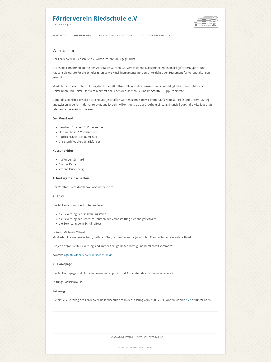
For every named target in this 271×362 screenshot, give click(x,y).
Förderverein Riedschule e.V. (96, 18)
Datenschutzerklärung (150, 337)
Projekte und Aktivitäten (115, 35)
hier (188, 300)
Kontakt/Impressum (122, 337)
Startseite (59, 35)
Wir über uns (82, 35)
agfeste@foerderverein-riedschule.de (88, 255)
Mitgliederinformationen (156, 35)
